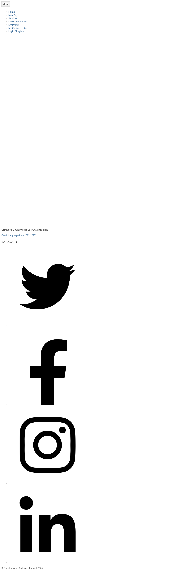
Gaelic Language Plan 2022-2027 (18, 235)
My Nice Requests (17, 21)
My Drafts (13, 24)
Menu (6, 4)
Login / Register (16, 31)
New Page (13, 15)
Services (12, 18)
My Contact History (18, 28)
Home (11, 11)
